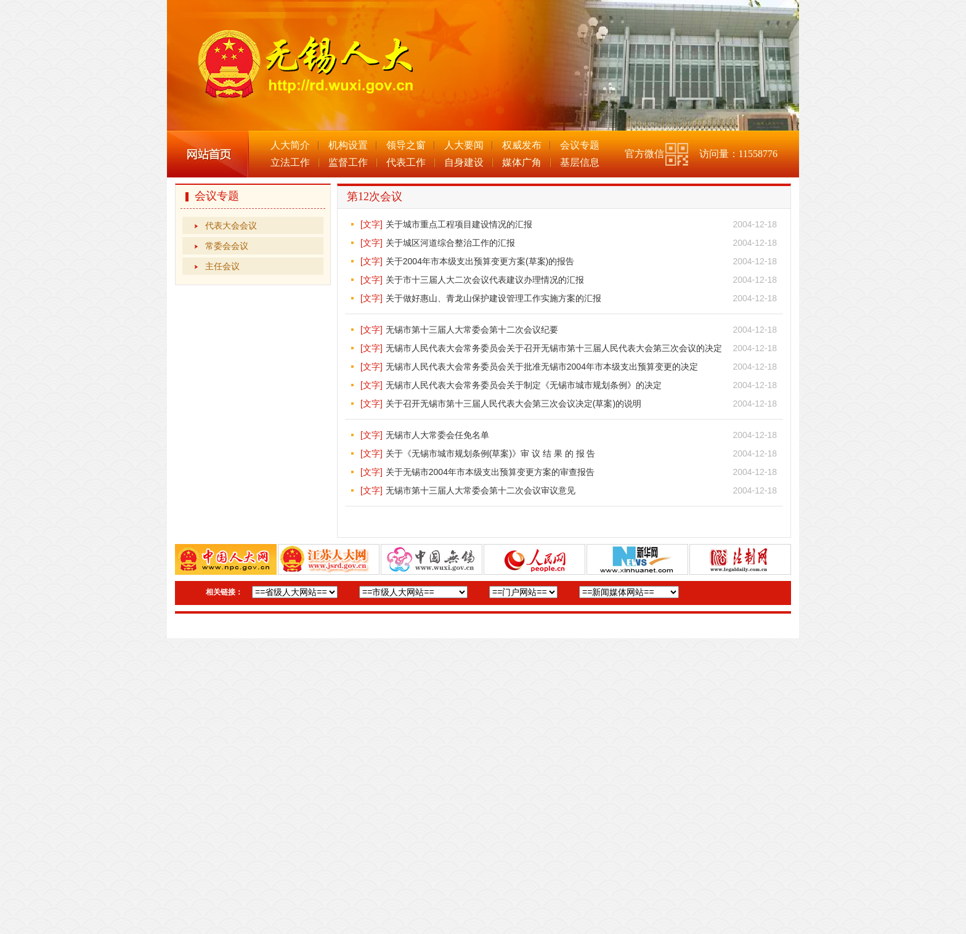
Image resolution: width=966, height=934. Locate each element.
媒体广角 (522, 162)
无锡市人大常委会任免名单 (437, 435)
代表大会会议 (231, 225)
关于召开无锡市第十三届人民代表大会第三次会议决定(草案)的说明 (513, 403)
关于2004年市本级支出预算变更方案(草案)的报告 (480, 261)
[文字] (371, 224)
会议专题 (579, 145)
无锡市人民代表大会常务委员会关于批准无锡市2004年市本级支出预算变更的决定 (542, 367)
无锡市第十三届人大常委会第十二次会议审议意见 (480, 490)
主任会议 (222, 266)
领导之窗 (406, 145)
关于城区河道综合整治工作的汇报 (450, 243)
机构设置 (348, 145)
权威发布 (522, 145)
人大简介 (290, 145)
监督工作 (348, 162)
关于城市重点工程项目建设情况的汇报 (459, 224)
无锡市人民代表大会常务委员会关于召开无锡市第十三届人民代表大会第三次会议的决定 (554, 348)
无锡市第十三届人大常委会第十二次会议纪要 (472, 330)
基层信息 (579, 162)
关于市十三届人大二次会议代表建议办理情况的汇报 (485, 280)
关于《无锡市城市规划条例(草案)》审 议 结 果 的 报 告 (491, 453)
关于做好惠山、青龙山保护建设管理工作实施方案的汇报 (493, 298)
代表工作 (406, 162)
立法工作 (290, 162)
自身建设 (464, 162)
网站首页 (208, 154)
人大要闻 (464, 145)
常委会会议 (226, 246)
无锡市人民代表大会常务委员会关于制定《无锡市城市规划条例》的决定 (524, 385)
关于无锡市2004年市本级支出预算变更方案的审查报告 (490, 472)
